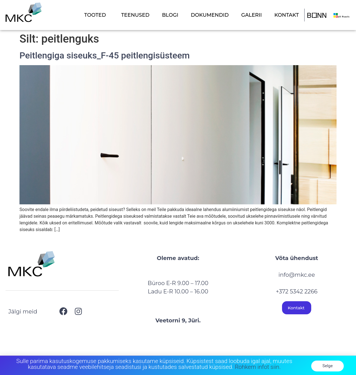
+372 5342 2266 (297, 291)
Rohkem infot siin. (258, 368)
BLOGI (170, 15)
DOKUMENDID (210, 15)
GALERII (251, 15)
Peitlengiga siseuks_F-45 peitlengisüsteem (104, 55)
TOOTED (96, 15)
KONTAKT (286, 15)
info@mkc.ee (296, 274)
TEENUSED (135, 15)
